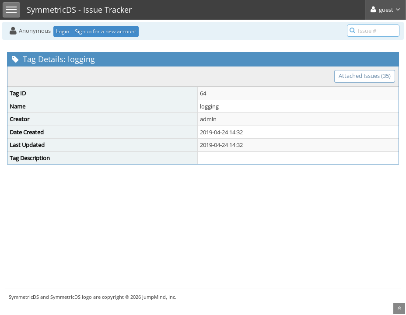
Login (62, 31)
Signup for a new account (105, 31)
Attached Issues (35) (365, 76)
